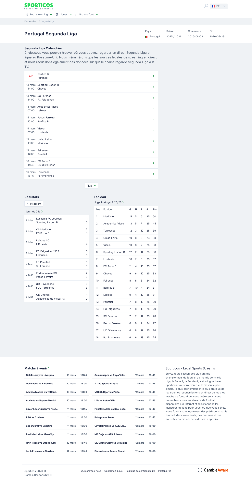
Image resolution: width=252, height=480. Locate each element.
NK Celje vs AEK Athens (108, 434)
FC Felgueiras (111, 308)
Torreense (109, 230)
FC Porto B (109, 266)
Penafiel (108, 301)
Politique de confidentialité (140, 470)
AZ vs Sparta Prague (106, 383)
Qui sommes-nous (91, 470)
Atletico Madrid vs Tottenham (42, 391)
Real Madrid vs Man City (40, 434)
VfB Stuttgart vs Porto (107, 391)
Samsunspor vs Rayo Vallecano (112, 375)
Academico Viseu (113, 223)
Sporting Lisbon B (114, 252)
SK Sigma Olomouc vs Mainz (110, 442)
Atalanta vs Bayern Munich (41, 400)
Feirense (108, 280)
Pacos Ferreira (111, 323)
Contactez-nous (113, 470)
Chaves (107, 273)
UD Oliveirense (112, 330)
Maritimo (108, 216)
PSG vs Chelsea (35, 417)
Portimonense (111, 337)
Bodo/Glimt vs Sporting (39, 425)
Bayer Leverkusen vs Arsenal (42, 408)
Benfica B (109, 287)
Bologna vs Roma (104, 417)
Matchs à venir (37, 368)
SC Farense (110, 316)
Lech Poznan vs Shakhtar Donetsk (44, 451)
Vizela (106, 245)
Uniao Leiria (110, 237)
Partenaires (164, 470)
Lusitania (108, 259)
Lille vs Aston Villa (104, 400)
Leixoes (107, 294)
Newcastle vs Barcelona (39, 383)
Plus (91, 185)
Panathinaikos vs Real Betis (110, 408)
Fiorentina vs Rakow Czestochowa (112, 451)
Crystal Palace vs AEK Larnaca (112, 425)
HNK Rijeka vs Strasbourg (41, 442)
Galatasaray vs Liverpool (40, 375)
